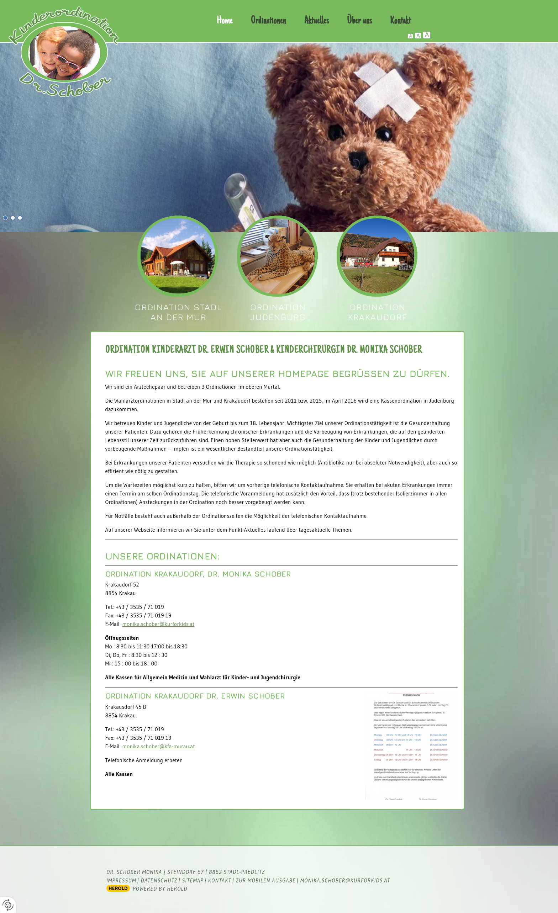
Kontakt (400, 21)
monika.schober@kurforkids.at (158, 624)
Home (225, 21)
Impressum (121, 880)
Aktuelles (316, 21)
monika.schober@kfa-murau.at (158, 746)
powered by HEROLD (160, 888)
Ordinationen (268, 21)
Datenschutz (159, 880)
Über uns (359, 21)
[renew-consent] (8, 905)
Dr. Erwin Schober (277, 256)
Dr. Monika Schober (177, 256)
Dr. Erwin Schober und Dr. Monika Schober (377, 256)
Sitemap (192, 880)
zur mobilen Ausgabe (266, 880)
